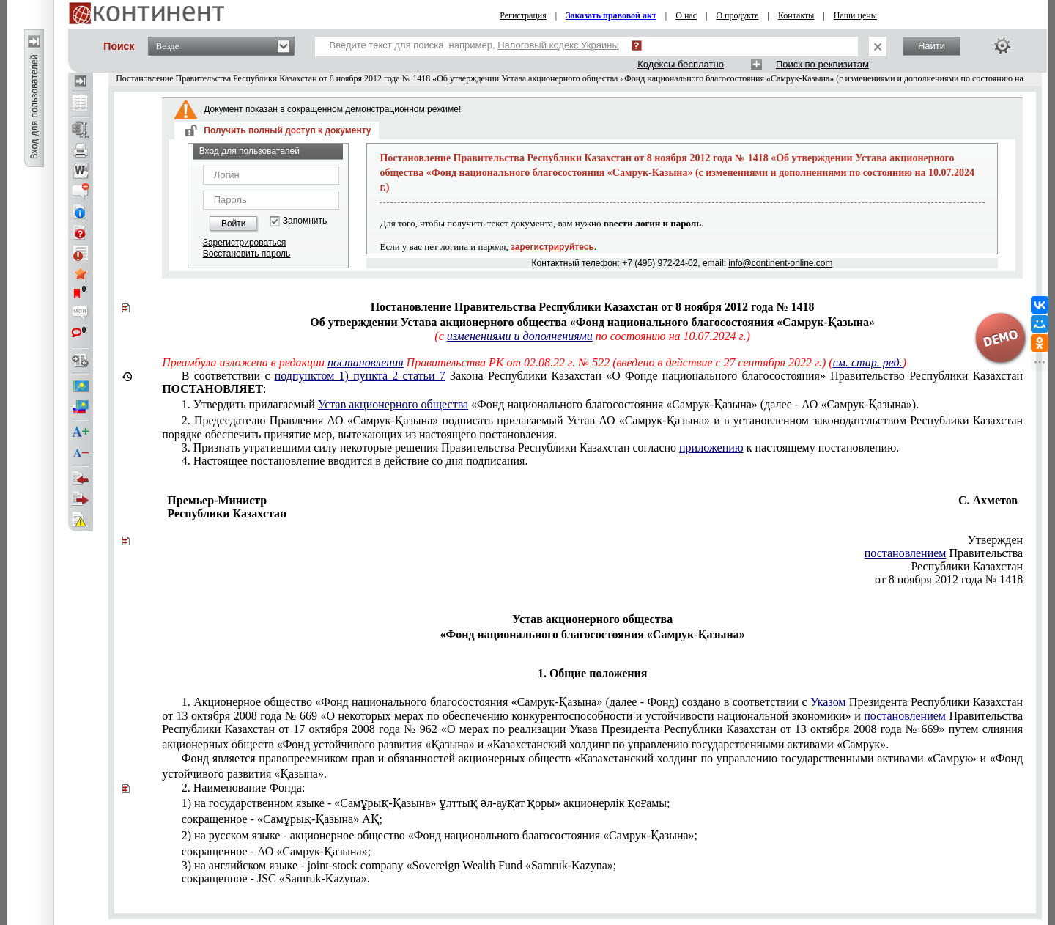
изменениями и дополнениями (520, 336)
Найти (931, 45)
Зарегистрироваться (244, 242)
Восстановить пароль (247, 253)
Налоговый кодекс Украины (558, 45)
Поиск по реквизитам (822, 64)
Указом (828, 702)
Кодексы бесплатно (680, 64)
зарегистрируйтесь (552, 247)
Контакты (796, 15)
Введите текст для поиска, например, (474, 45)
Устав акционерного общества (393, 404)
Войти (233, 223)
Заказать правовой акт (611, 15)
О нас (686, 15)
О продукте (737, 15)
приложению (711, 447)
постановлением (906, 553)
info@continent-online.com (780, 263)
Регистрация (523, 15)
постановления (365, 362)
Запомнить (305, 221)
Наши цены (855, 15)
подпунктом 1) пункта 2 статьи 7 (360, 375)
